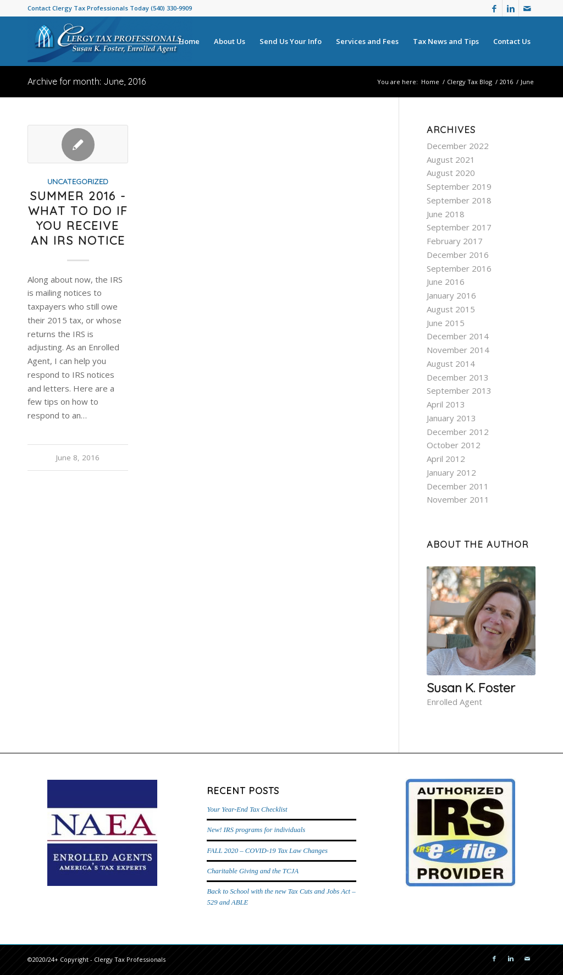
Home (430, 82)
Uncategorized (77, 181)
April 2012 (446, 458)
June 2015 (446, 322)
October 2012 (454, 444)
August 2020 (451, 172)
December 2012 (458, 431)
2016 (506, 82)
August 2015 (451, 309)
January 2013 (451, 417)
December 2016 (458, 254)
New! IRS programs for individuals (256, 830)
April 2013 (446, 404)
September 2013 (459, 390)
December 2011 (458, 486)
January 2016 (451, 295)
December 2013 (458, 377)
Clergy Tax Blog (469, 82)
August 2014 (451, 363)
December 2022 (458, 145)
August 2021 (451, 159)
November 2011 (458, 499)
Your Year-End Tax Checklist (247, 809)
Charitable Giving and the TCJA (252, 871)
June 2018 (446, 213)
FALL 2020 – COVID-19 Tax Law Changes (267, 851)
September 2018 (459, 200)
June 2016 (446, 281)
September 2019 (459, 186)
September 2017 (459, 227)
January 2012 (451, 472)
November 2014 (458, 349)
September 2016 (459, 268)
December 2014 (458, 335)
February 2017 (455, 240)
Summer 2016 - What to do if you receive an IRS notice (78, 218)
